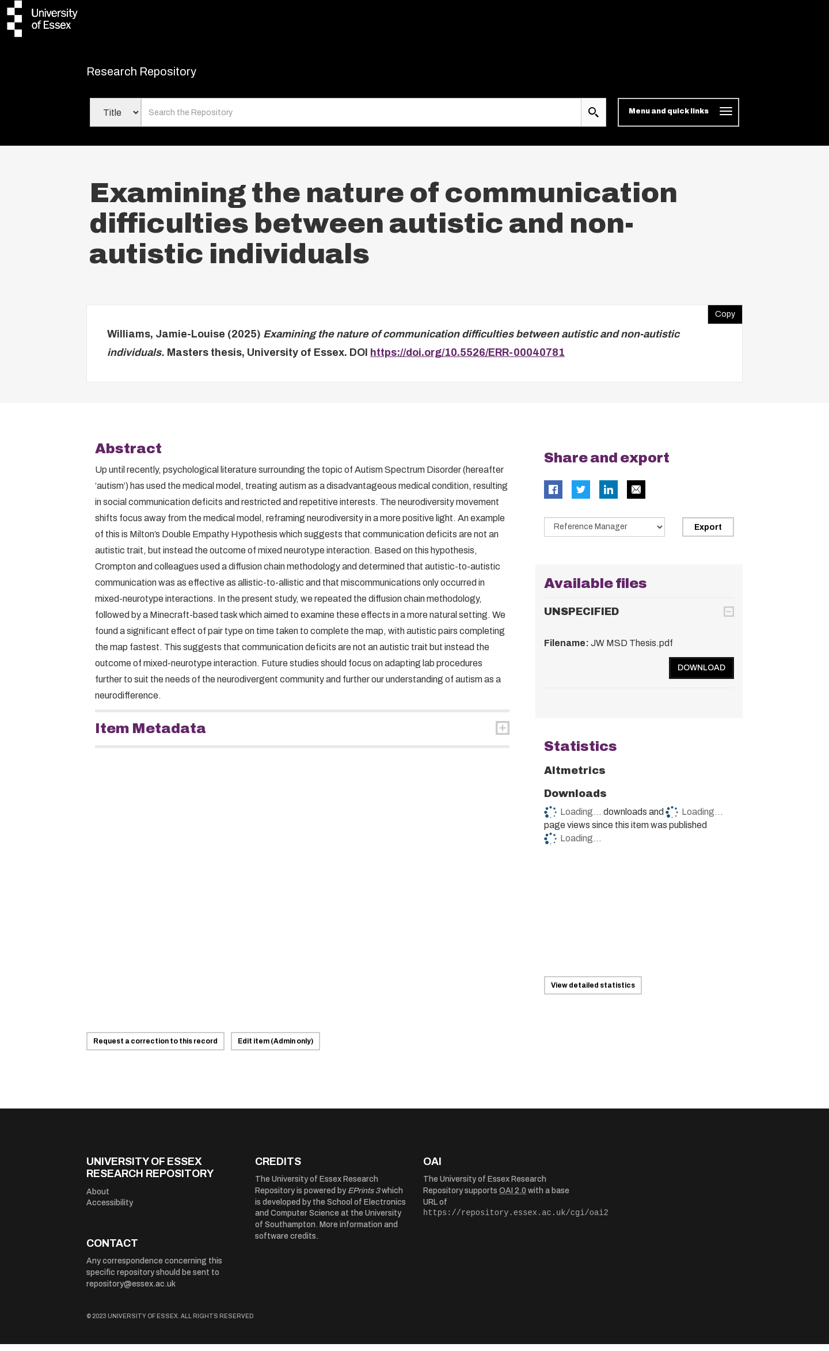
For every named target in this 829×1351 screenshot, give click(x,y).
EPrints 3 (364, 1197)
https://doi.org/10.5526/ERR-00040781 (467, 359)
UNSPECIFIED (581, 618)
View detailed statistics (593, 992)
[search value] (361, 119)
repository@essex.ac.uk (131, 1291)
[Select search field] (115, 119)
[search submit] (593, 119)
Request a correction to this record (155, 1048)
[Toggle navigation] (678, 119)
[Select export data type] (604, 534)
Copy (721, 319)
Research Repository (167, 75)
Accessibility (109, 1210)
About (97, 1198)
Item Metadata (150, 735)
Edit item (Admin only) (275, 1048)
